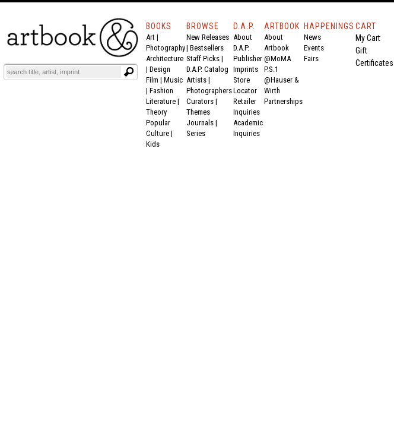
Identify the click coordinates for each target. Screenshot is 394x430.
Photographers (209, 90)
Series (195, 133)
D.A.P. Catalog (207, 69)
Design (160, 69)
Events (314, 47)
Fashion (161, 90)
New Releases (207, 37)
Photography (165, 47)
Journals (200, 122)
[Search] (63, 72)
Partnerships (283, 101)
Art (150, 37)
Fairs (311, 58)
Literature (161, 101)
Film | (155, 79)
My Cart (367, 38)
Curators (200, 101)
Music (173, 79)
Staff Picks (203, 58)
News (312, 37)
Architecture (164, 58)
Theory (156, 112)
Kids (153, 144)
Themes (198, 112)
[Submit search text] (128, 72)
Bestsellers (207, 47)
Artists (196, 79)
